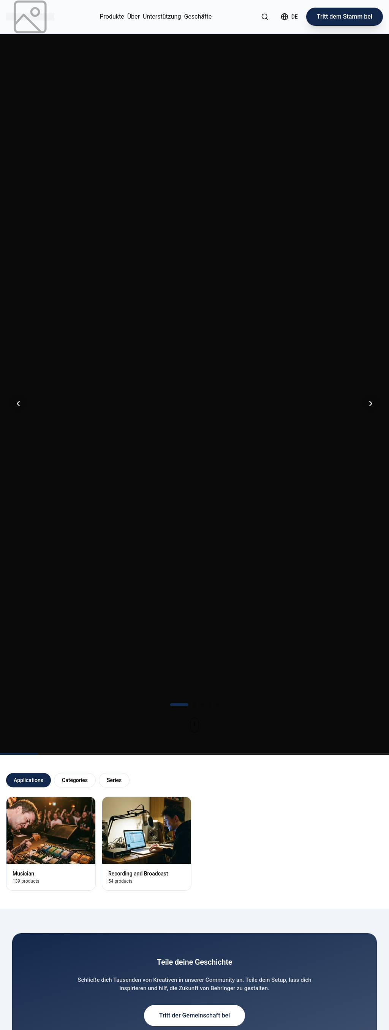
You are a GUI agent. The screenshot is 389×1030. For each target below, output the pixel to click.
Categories (75, 780)
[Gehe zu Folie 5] (217, 704)
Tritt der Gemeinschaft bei (194, 1015)
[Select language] (289, 16)
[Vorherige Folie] (18, 403)
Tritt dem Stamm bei (344, 16)
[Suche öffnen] (264, 16)
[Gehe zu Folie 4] (209, 704)
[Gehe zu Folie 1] (179, 704)
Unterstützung (162, 16)
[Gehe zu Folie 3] (202, 704)
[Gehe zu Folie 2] (194, 704)
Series (114, 780)
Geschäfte (198, 16)
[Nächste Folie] (371, 403)
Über (133, 16)
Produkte (112, 16)
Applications (28, 780)
